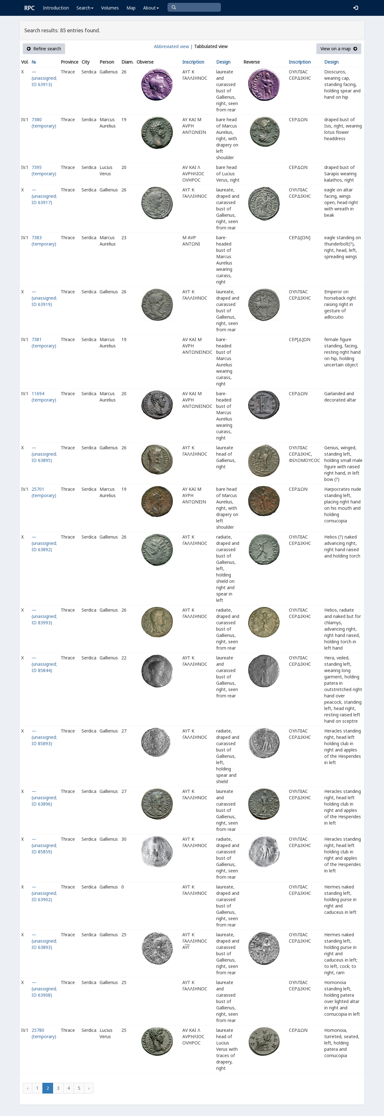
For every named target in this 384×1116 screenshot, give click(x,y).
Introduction (56, 8)
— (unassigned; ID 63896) (44, 797)
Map (131, 8)
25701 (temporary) (44, 492)
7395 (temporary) (44, 170)
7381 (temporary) (44, 342)
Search (85, 8)
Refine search (44, 49)
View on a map (338, 49)
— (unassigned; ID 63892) (44, 543)
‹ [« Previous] (27, 1088)
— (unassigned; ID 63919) (44, 298)
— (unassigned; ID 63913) (44, 78)
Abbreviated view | (173, 46)
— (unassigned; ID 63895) (44, 454)
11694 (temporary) (44, 396)
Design (223, 62)
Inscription (193, 62)
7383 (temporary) (44, 240)
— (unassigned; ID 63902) (44, 893)
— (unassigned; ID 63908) (44, 988)
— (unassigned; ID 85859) (44, 845)
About (151, 8)
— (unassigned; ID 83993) (44, 616)
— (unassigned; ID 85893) (44, 737)
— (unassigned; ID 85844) (44, 664)
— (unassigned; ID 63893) (44, 941)
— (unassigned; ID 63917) (44, 196)
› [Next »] (88, 1088)
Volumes (110, 8)
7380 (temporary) (44, 122)
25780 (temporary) (44, 1033)
